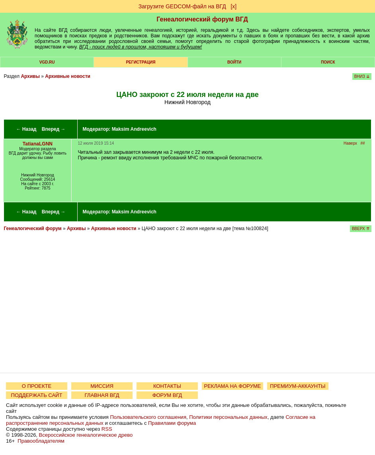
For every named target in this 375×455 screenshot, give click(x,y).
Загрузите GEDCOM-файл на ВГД (182, 6)
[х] (233, 6)
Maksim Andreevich (134, 129)
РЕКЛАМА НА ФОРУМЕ (232, 386)
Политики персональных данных (228, 417)
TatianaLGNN (38, 144)
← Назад (26, 129)
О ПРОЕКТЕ (36, 386)
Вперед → (54, 129)
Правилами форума (172, 423)
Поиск (328, 62)
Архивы (30, 76)
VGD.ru (47, 62)
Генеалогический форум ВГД (202, 19)
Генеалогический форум (32, 228)
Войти (234, 62)
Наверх (350, 143)
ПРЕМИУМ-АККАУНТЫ (297, 386)
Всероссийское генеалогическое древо (86, 435)
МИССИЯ (101, 386)
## (362, 143)
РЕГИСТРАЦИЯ (140, 62)
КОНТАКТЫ (167, 386)
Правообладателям (41, 441)
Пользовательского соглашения (148, 417)
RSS (107, 429)
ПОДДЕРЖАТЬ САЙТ (36, 395)
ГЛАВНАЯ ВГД (102, 395)
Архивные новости (67, 76)
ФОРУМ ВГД (167, 395)
